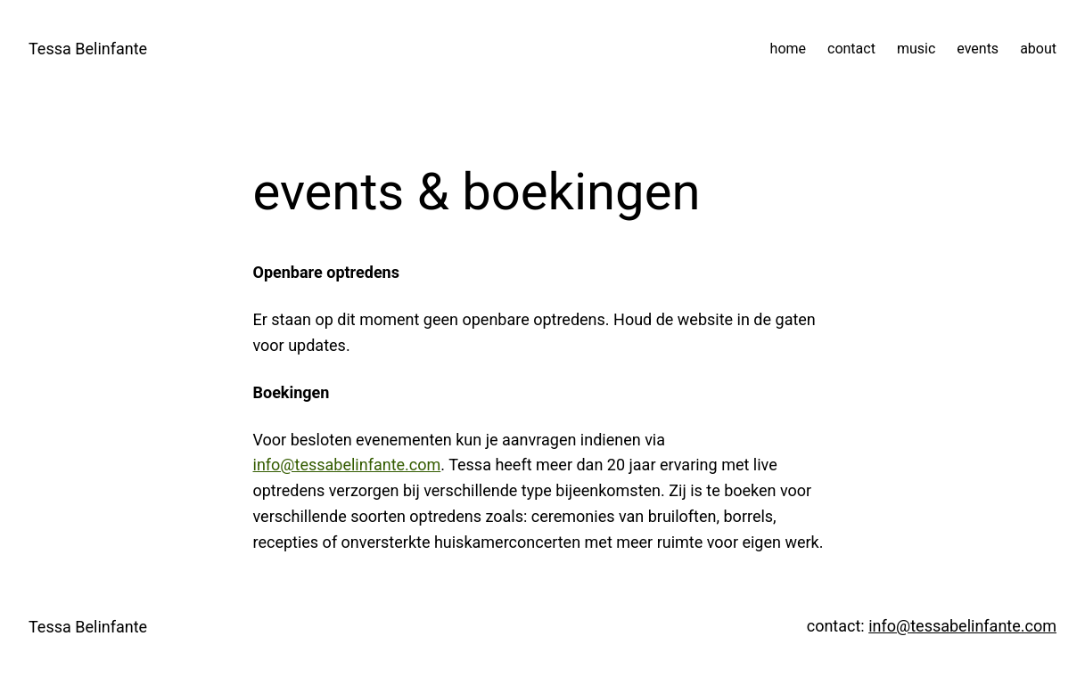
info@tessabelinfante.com (347, 464)
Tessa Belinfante (88, 48)
